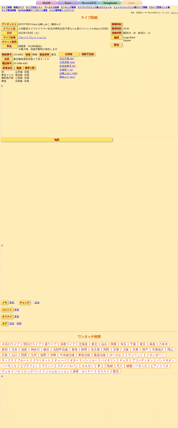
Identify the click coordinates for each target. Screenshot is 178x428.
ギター (74, 360)
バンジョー (90, 360)
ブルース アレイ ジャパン (32, 37)
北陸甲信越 (60, 349)
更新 (11, 302)
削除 (19, 323)
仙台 (104, 344)
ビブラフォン (29, 366)
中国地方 (158, 349)
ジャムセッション (57, 371)
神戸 (145, 349)
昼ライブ (50, 344)
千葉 (133, 344)
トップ (61, 10)
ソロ (17, 371)
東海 (75, 349)
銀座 (152, 344)
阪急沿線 (100, 355)
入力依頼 (51, 7)
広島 (5, 355)
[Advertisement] (89, 112)
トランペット (134, 355)
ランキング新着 (68, 7)
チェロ (124, 360)
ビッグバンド (33, 371)
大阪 (126, 349)
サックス (8, 360)
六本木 (163, 344)
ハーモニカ (9, 366)
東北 (94, 344)
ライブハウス (94, 7)
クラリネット (42, 360)
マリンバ (48, 366)
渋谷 (14, 349)
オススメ (103, 371)
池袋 (24, 349)
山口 (14, 355)
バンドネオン (165, 360)
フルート (23, 360)
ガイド (19, 7)
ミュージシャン (130, 7)
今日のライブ (10, 344)
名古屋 (95, 349)
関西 (106, 349)
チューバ (60, 360)
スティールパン (67, 366)
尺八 (120, 366)
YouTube (32, 10)
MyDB (46, 3)
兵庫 (135, 349)
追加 (37, 302)
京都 (116, 349)
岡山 (170, 349)
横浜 (46, 349)
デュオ (6, 371)
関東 (114, 344)
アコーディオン (142, 360)
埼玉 (123, 344)
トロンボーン (155, 355)
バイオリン (108, 360)
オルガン (88, 366)
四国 (24, 355)
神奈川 (35, 349)
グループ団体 (159, 7)
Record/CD (89, 3)
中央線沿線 (67, 355)
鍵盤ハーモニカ (136, 366)
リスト (34, 7)
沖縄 (53, 355)
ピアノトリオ (159, 366)
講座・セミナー (83, 371)
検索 (6, 7)
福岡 (43, 355)
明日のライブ (32, 344)
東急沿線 (84, 355)
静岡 (84, 349)
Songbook (110, 3)
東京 (143, 344)
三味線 (108, 366)
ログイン (174, 13)
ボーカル (115, 355)
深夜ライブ (67, 344)
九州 (34, 355)
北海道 (83, 344)
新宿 (5, 349)
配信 (8, 10)
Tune (67, 3)
